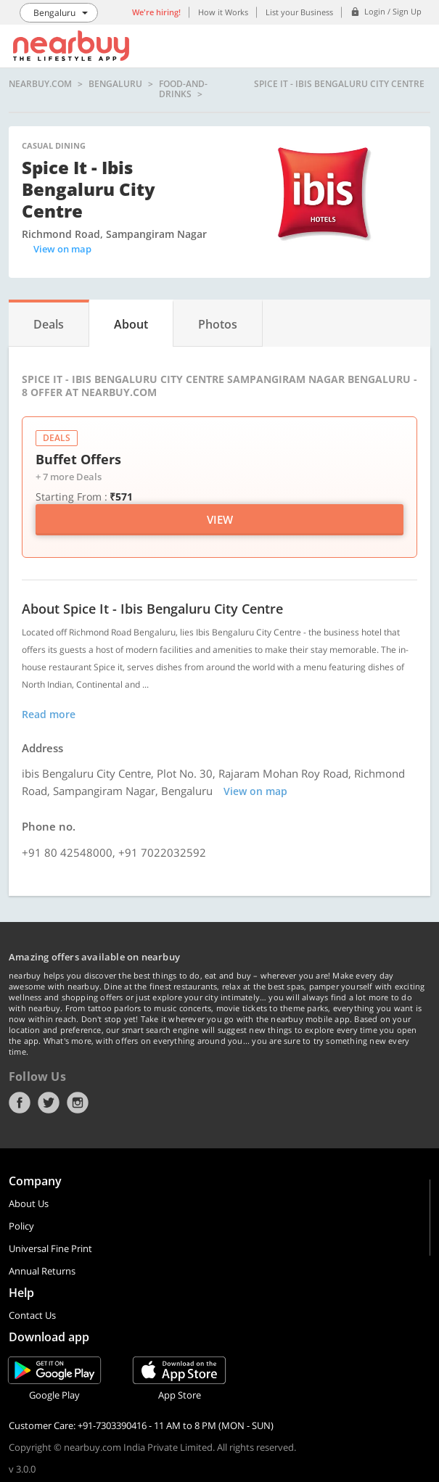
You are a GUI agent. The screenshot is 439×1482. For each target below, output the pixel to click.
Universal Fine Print (50, 1248)
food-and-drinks (183, 89)
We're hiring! (156, 12)
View (220, 519)
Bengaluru (115, 84)
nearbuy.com (40, 84)
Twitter (49, 1102)
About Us (29, 1203)
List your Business (299, 12)
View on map (62, 248)
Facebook (19, 1102)
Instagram (78, 1102)
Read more (48, 714)
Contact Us (32, 1315)
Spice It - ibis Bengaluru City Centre (339, 84)
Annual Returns (42, 1270)
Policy (21, 1225)
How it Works (223, 12)
